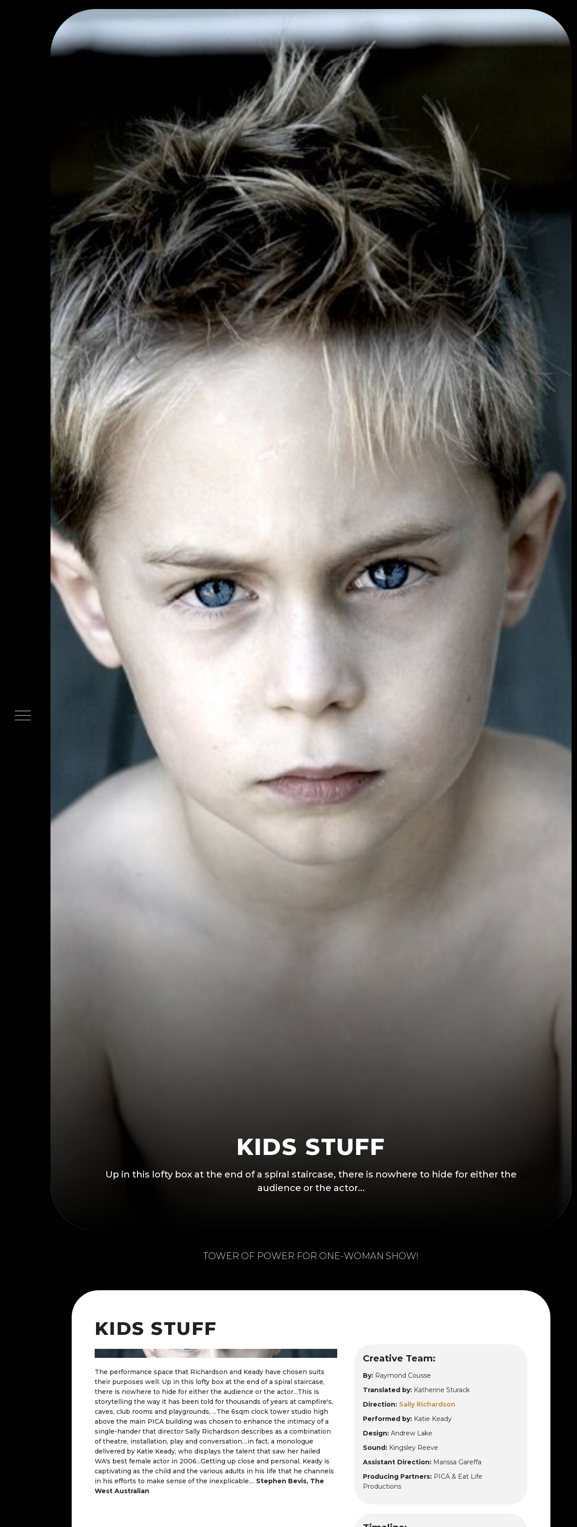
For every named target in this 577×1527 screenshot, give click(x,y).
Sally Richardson (427, 1404)
